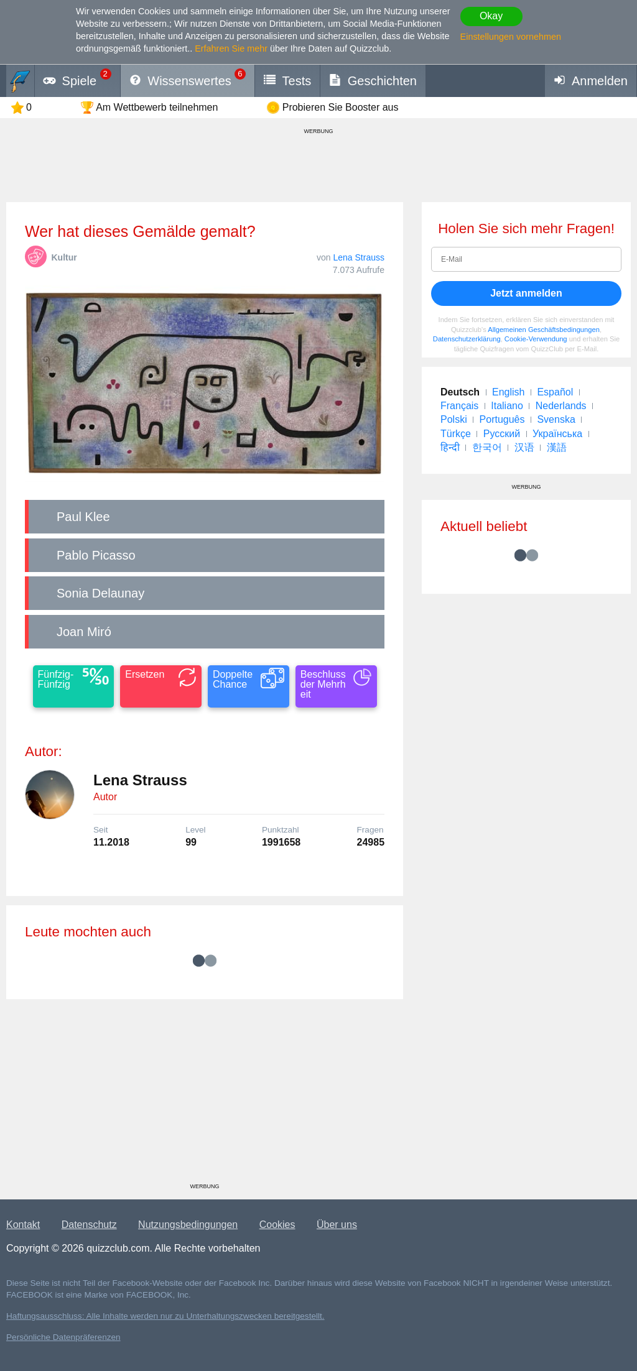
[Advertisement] (204, 1096)
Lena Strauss (359, 257)
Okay (491, 16)
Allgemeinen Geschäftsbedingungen (544, 329)
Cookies (277, 1224)
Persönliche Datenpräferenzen (63, 1337)
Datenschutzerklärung (467, 339)
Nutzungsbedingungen (188, 1224)
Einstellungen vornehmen (510, 37)
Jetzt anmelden (526, 293)
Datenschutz (89, 1224)
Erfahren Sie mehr (231, 48)
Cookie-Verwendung (535, 339)
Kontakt (23, 1224)
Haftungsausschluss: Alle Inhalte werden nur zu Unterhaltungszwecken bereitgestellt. (165, 1316)
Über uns (337, 1224)
